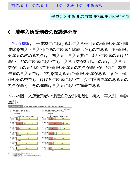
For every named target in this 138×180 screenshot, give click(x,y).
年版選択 (94, 6)
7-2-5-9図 (20, 44)
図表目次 (74, 6)
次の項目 (39, 6)
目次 (58, 6)
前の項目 (19, 6)
